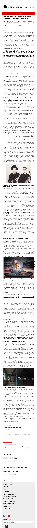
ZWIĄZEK (5, 486)
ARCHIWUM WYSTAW (8, 503)
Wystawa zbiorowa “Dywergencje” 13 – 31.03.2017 (16, 427)
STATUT (5, 488)
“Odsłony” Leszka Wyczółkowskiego (13, 446)
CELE (4, 489)
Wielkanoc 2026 (7, 454)
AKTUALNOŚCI (6, 505)
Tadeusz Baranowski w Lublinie (10, 462)
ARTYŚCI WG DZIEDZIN (8, 498)
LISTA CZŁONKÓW (7, 493)
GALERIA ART (6, 506)
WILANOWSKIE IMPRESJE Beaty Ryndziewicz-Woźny (15, 467)
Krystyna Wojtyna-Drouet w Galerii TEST (12, 480)
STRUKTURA (6, 491)
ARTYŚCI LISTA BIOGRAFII (9, 496)
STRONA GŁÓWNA (7, 484)
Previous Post (7, 425)
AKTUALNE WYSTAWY (8, 499)
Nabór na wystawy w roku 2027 (10, 458)
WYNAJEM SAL (6, 508)
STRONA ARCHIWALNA (8, 494)
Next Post (31, 433)
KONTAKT (5, 510)
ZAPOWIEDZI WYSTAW (9, 501)
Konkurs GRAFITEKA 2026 (9, 475)
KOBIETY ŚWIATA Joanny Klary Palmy (11, 471)
